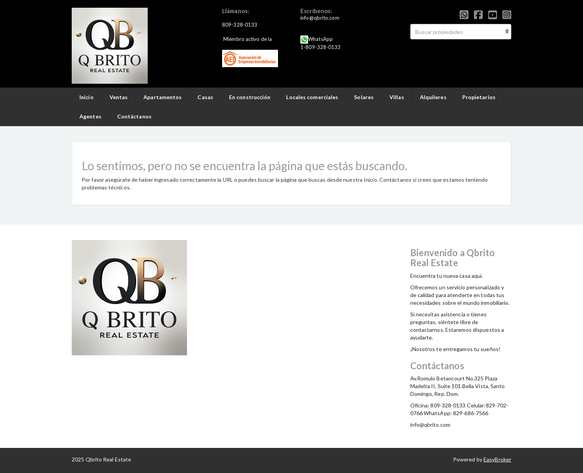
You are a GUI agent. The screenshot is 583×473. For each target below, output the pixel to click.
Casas (205, 97)
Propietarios (478, 97)
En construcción (250, 97)
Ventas (119, 97)
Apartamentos (162, 97)
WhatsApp (320, 39)
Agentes (90, 116)
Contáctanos (134, 116)
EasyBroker (497, 459)
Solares (364, 97)
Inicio (86, 97)
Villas (396, 97)
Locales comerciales (312, 97)
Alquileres (433, 97)
